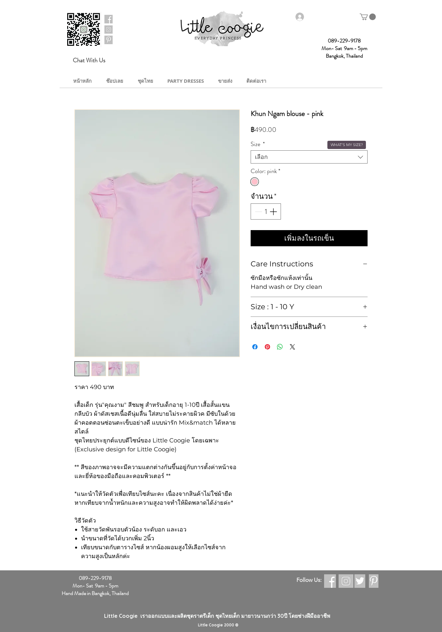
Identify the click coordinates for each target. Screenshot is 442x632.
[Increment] (274, 211)
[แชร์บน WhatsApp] (280, 347)
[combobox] (309, 157)
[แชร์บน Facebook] (255, 347)
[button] (368, 17)
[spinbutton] (266, 211)
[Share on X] (292, 347)
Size (258, 144)
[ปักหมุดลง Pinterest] (267, 347)
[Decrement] (258, 211)
